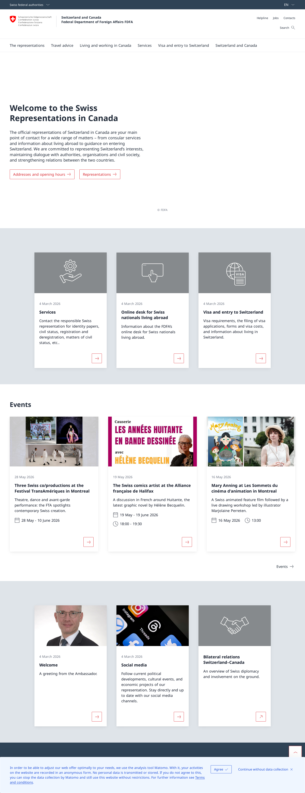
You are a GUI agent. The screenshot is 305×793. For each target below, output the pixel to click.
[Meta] (276, 18)
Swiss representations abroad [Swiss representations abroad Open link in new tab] (190, 720)
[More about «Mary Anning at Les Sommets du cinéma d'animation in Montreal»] (285, 486)
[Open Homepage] (71, 24)
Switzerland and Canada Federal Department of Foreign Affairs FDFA (97, 19)
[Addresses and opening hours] (42, 146)
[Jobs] (276, 18)
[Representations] (99, 146)
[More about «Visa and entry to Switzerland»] (261, 302)
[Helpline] (262, 18)
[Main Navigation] (149, 45)
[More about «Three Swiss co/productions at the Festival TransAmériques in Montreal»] (88, 486)
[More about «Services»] (97, 302)
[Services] (144, 45)
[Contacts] (289, 18)
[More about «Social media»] (179, 660)
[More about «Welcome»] (97, 660)
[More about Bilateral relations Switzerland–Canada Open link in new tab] (261, 660)
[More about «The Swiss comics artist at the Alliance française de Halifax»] (187, 486)
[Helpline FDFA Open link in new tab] (103, 714)
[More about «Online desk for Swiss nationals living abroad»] (179, 302)
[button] (27, 45)
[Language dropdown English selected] (288, 4)
